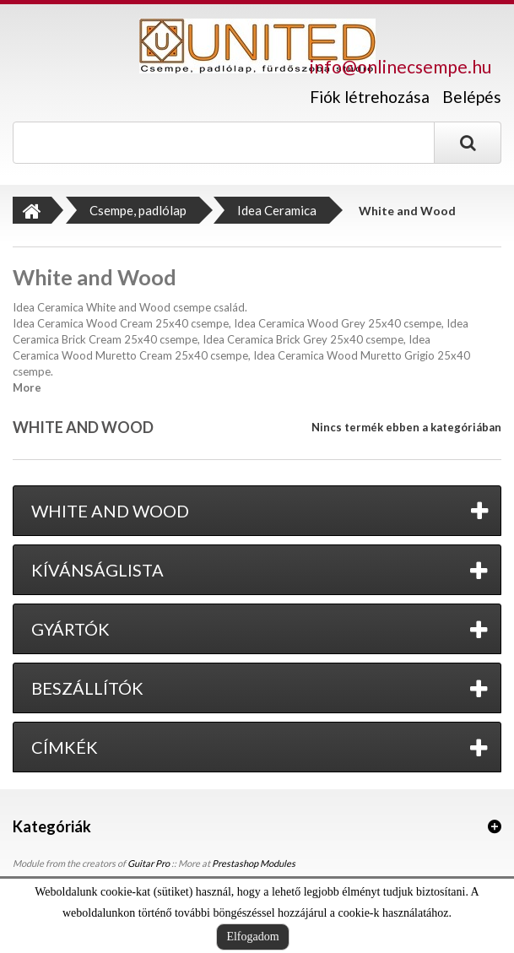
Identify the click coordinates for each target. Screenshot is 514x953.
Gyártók (70, 629)
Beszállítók (87, 688)
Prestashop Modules (253, 863)
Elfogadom (252, 936)
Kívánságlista (97, 570)
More (27, 387)
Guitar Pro (148, 863)
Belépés (471, 96)
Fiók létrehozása (370, 97)
